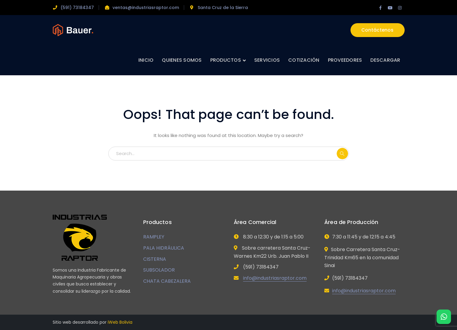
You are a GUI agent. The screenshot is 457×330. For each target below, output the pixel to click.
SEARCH (342, 153)
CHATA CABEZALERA (167, 281)
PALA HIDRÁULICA (163, 247)
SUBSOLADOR (159, 269)
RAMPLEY (153, 236)
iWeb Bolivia (120, 322)
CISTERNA (154, 259)
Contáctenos (377, 30)
